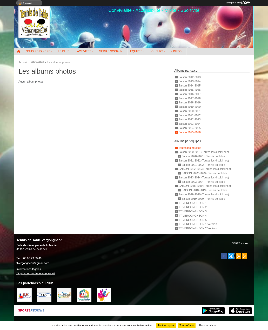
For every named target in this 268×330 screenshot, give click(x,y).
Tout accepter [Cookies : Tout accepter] (166, 325)
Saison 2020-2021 (189, 111)
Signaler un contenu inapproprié (35, 273)
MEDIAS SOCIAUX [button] (111, 51)
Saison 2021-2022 (189, 115)
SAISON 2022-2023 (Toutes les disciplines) (204, 168)
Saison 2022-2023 (189, 119)
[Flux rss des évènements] (244, 256)
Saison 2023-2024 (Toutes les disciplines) (203, 177)
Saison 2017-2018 (189, 98)
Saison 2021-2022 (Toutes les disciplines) (203, 160)
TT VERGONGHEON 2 (192, 207)
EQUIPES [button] (136, 51)
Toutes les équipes (189, 147)
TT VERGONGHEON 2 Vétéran (197, 228)
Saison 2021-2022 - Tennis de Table (203, 164)
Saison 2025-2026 (189, 132)
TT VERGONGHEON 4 (192, 215)
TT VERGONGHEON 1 (192, 202)
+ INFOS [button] (176, 51)
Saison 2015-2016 (189, 89)
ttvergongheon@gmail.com (32, 263)
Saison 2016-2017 (189, 94)
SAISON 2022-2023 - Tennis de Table (204, 173)
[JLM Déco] (24, 294)
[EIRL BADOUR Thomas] (84, 294)
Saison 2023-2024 (189, 123)
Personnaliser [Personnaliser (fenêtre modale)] (207, 325)
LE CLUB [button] (63, 51)
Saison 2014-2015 (189, 85)
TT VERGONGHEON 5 (192, 219)
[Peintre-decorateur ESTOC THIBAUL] (104, 294)
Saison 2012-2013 (189, 77)
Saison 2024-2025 (189, 128)
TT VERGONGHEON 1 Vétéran (197, 224)
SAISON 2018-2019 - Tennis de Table (204, 190)
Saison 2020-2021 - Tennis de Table (203, 156)
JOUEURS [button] (156, 51)
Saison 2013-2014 (189, 81)
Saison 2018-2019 (189, 102)
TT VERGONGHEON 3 (192, 211)
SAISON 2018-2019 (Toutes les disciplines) (204, 185)
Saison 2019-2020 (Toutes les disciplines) (203, 194)
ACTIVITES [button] (84, 51)
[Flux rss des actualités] (238, 256)
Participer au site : (238, 3)
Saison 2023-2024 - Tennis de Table (203, 181)
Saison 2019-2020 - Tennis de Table (203, 198)
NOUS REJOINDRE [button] (38, 51)
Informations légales (28, 269)
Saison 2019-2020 (189, 106)
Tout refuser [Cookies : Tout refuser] (186, 325)
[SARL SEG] (44, 294)
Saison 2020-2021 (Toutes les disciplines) (203, 152)
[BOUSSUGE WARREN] (64, 294)
